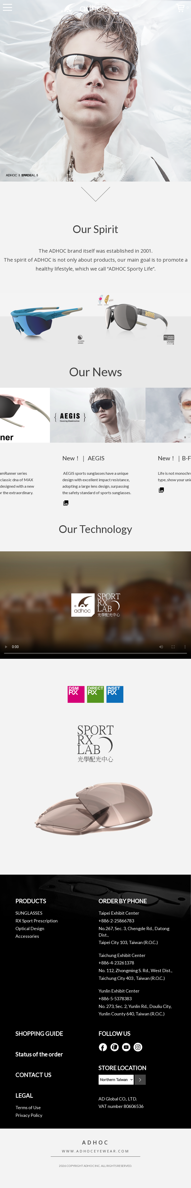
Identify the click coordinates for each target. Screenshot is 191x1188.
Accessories (27, 936)
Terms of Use (28, 1107)
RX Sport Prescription (36, 920)
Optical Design (29, 928)
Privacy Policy (28, 1115)
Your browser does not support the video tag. (95, 605)
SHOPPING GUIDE (39, 1033)
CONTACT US (33, 1074)
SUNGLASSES (28, 913)
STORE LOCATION (122, 1067)
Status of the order (39, 1054)
